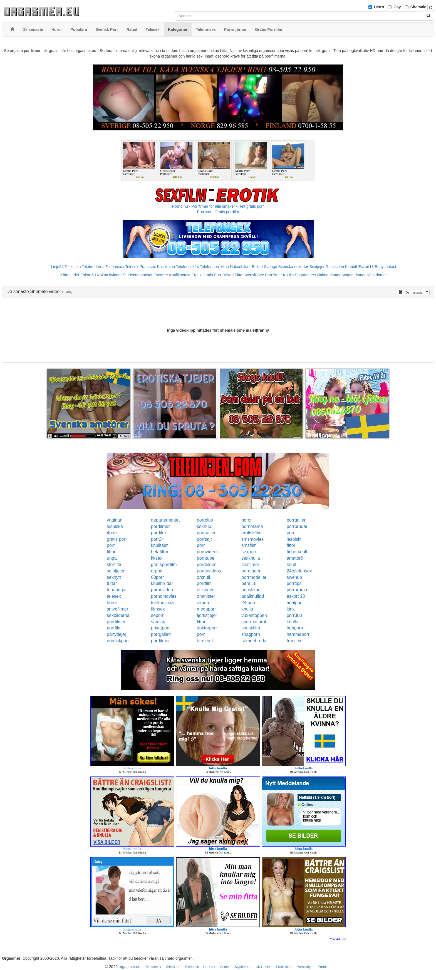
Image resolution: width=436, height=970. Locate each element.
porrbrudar (297, 526)
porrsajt (204, 539)
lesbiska (115, 526)
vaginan (114, 520)
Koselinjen (166, 266)
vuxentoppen (254, 615)
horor (246, 520)
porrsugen (251, 571)
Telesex (131, 266)
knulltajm (160, 545)
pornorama (252, 526)
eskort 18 (296, 596)
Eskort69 (88, 275)
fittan (202, 621)
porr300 (294, 615)
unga (112, 558)
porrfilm (158, 532)
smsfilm (248, 545)
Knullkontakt (179, 275)
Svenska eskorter (293, 266)
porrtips (294, 583)
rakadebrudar (254, 640)
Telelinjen (73, 266)
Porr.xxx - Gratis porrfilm (218, 212)
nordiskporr (118, 640)
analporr (295, 602)
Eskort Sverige (264, 266)
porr (290, 532)
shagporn (250, 634)
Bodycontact (385, 266)
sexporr (248, 551)
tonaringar (117, 589)
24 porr (248, 602)
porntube (205, 558)
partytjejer (116, 634)
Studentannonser (138, 275)
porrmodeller (253, 577)
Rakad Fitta (232, 275)
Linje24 (57, 266)
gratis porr (117, 539)
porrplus (205, 520)
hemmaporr (298, 634)
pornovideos (209, 571)
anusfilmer (251, 589)
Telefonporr (209, 266)
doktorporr (207, 628)
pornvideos (208, 551)
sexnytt (114, 577)
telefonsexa (162, 602)
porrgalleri (296, 520)
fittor (291, 545)
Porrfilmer (273, 275)
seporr (157, 615)
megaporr (206, 609)
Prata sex (147, 266)
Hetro (379, 7)
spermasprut (253, 621)
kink (290, 609)
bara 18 (248, 583)
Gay (397, 7)
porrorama (297, 589)
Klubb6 (351, 266)
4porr (112, 532)
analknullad (252, 596)
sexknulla (250, 558)
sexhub (204, 526)
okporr (203, 602)
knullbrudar (162, 583)
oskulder (205, 589)
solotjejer (116, 571)
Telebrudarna (93, 266)
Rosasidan (335, 266)
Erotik (196, 275)
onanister (206, 596)
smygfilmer (117, 609)
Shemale (418, 7)
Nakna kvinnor (109, 275)
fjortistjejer (207, 615)
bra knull (205, 640)
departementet (165, 520)
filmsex (158, 609)
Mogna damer (354, 275)
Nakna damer (329, 275)
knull (291, 564)
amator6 (295, 558)
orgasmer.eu (129, 966)
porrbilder (206, 564)
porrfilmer (160, 526)
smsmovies (252, 539)
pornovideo (162, 589)
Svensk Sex (253, 275)
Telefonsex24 (187, 266)
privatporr (160, 628)
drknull (203, 577)
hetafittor (159, 551)
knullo (292, 621)
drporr (157, 571)
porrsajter (206, 532)
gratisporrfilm (164, 564)
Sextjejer (316, 266)
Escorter (160, 275)
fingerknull (297, 551)
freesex (294, 640)
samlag (158, 621)
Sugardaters (305, 275)
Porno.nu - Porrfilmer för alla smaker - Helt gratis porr (218, 206)
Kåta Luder (70, 275)
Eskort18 (366, 266)
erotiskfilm (251, 532)
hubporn (295, 628)
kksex (156, 558)
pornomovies (164, 596)
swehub (294, 577)
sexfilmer (250, 564)
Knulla (288, 275)
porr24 (157, 539)
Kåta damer (377, 275)
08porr (157, 577)
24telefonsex (299, 571)
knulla (247, 609)
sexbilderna (118, 615)
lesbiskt (294, 539)
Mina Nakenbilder (236, 266)
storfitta (114, 564)
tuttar (112, 583)
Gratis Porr (211, 275)
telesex (114, 596)
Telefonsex (114, 266)
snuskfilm (250, 628)
